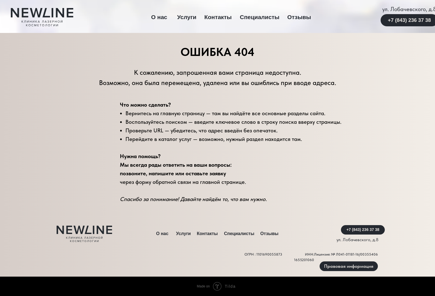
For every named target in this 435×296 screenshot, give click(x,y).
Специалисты (260, 17)
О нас (159, 17)
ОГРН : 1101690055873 (263, 254)
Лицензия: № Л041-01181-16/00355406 (346, 254)
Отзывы (299, 17)
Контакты (218, 17)
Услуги (186, 17)
